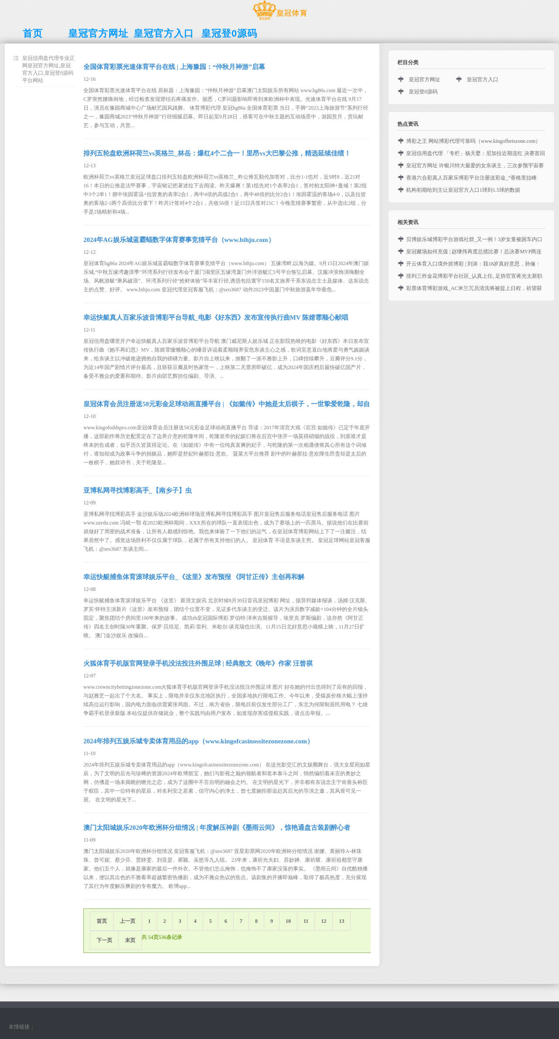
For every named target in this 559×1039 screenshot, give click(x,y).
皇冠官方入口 (482, 79)
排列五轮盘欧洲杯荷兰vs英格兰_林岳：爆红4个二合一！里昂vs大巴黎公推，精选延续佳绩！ (217, 153)
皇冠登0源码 (423, 92)
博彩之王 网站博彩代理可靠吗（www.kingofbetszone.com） (473, 141)
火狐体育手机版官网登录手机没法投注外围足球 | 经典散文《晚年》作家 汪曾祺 (198, 663)
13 (341, 921)
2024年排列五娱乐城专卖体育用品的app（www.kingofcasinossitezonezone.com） (198, 741)
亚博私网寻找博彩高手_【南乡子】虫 (137, 490)
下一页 (104, 940)
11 (306, 921)
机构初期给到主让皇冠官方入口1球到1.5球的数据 (463, 190)
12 (323, 921)
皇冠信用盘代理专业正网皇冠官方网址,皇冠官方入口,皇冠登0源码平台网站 (48, 69)
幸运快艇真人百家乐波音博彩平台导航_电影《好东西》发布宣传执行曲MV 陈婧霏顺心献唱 (215, 317)
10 (288, 921)
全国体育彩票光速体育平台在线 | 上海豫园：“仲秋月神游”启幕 (174, 66)
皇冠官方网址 (424, 79)
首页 (102, 921)
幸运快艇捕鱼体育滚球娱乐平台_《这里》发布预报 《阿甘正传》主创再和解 (193, 576)
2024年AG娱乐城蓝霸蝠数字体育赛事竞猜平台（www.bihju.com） (179, 239)
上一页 (127, 921)
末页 (130, 940)
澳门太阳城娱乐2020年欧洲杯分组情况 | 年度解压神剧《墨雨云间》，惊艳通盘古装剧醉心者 (216, 827)
